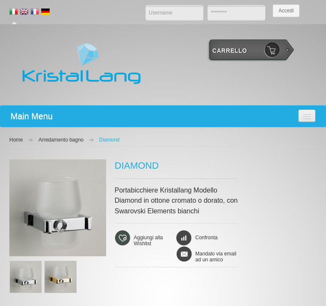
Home (16, 140)
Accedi (286, 11)
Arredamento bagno (61, 140)
